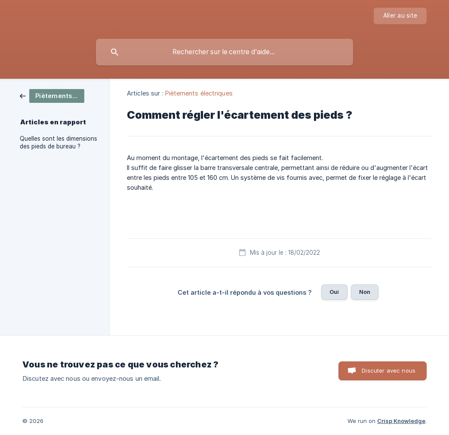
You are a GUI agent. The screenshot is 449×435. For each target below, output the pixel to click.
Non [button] (364, 291)
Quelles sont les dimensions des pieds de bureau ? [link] (58, 142)
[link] (52, 95)
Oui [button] (334, 291)
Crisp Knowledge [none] (401, 420)
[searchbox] (224, 52)
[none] (400, 16)
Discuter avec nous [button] (388, 370)
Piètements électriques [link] (199, 93)
